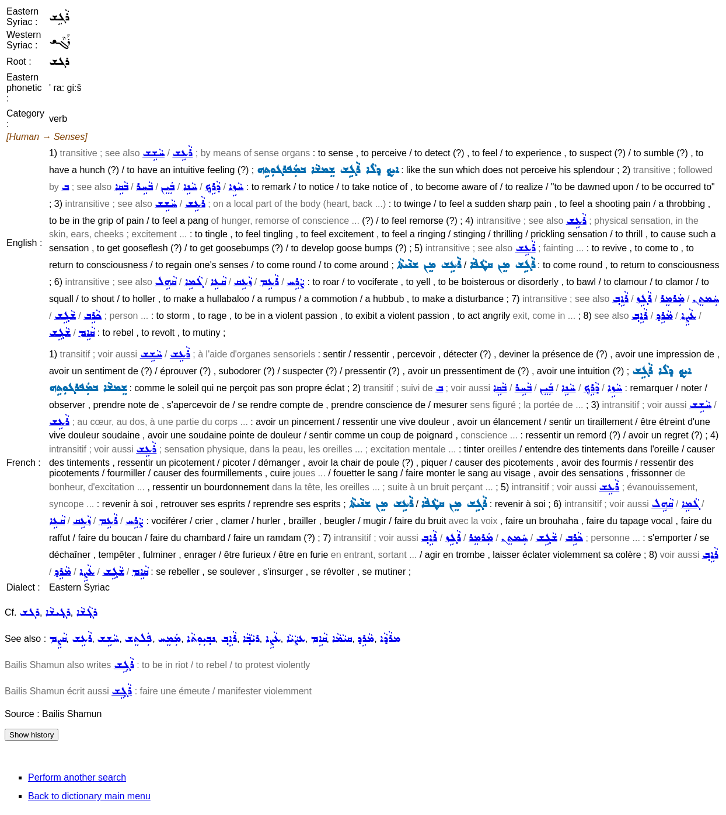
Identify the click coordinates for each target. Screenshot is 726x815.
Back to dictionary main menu (89, 796)
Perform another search (77, 777)
